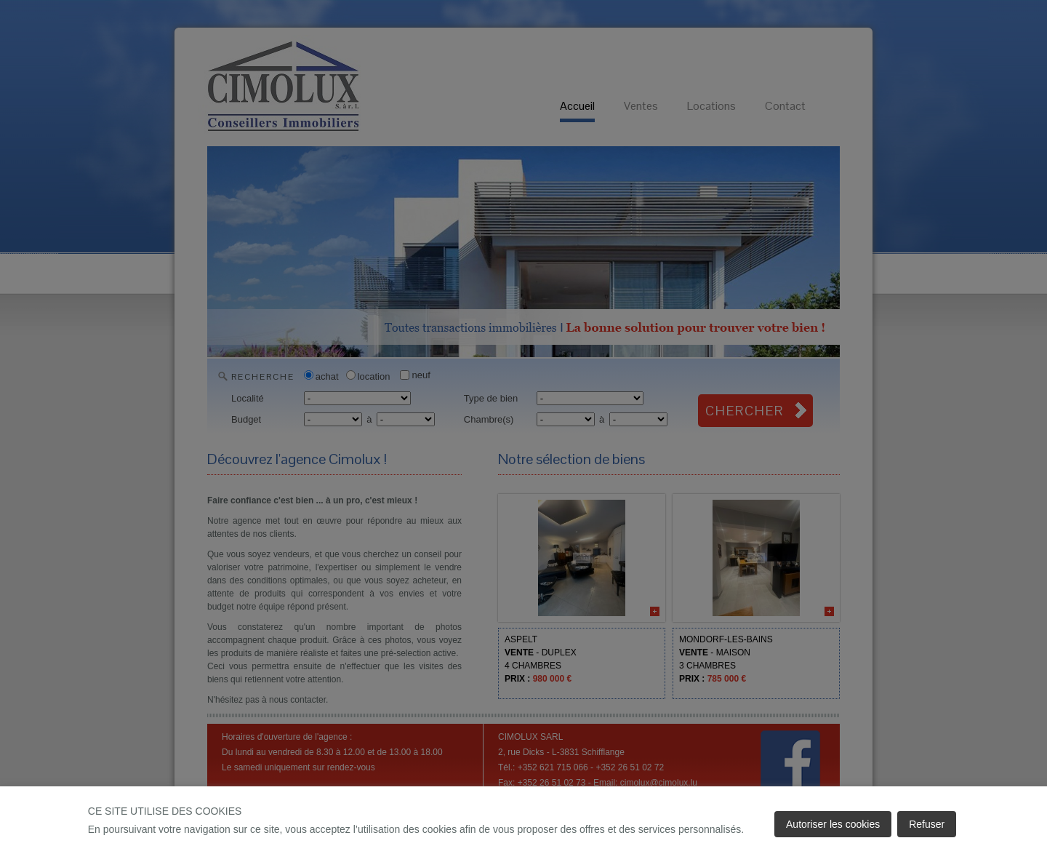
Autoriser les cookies (833, 824)
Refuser (926, 824)
